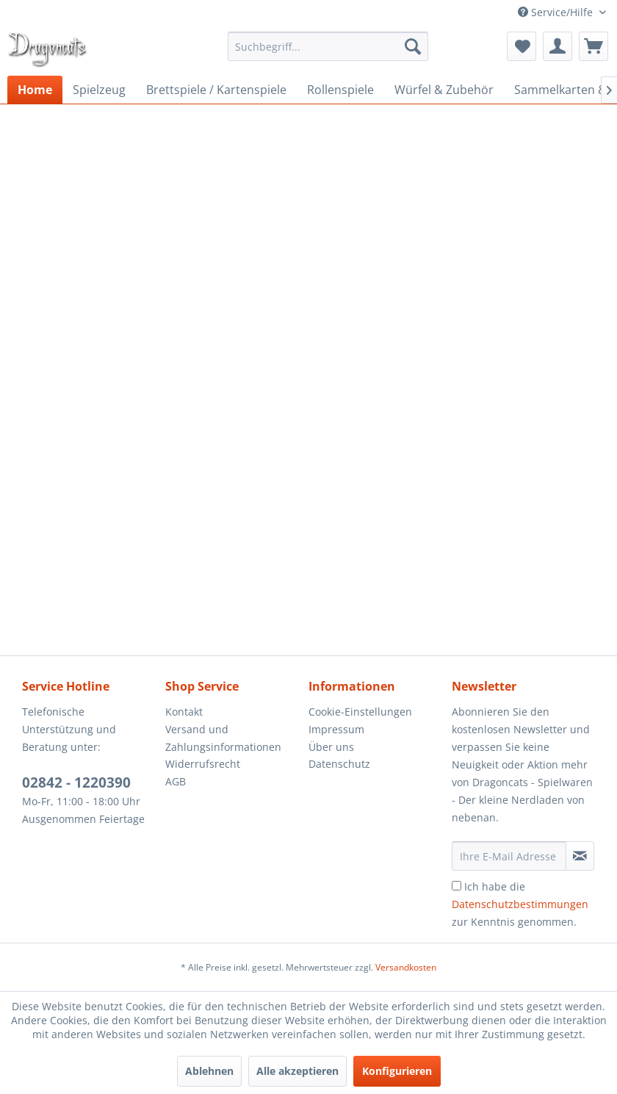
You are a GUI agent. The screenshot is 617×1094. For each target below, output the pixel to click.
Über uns (331, 747)
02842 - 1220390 (76, 782)
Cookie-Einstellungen (360, 712)
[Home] (34, 90)
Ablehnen (209, 1071)
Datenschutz (339, 764)
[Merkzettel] (521, 46)
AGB (175, 781)
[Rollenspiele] (340, 90)
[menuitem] (328, 46)
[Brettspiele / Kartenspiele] (216, 90)
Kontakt (184, 712)
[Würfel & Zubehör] (444, 90)
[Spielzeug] (99, 90)
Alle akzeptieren (297, 1071)
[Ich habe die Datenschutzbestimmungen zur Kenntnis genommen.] (456, 885)
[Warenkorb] (593, 46)
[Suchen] (412, 46)
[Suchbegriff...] (328, 46)
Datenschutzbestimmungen (520, 904)
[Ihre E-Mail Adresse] (509, 856)
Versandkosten (405, 967)
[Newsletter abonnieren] (580, 856)
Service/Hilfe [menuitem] (557, 12)
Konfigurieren (397, 1071)
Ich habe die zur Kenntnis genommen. (520, 904)
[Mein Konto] (557, 46)
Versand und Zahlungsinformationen (223, 738)
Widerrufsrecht (202, 764)
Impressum (336, 729)
